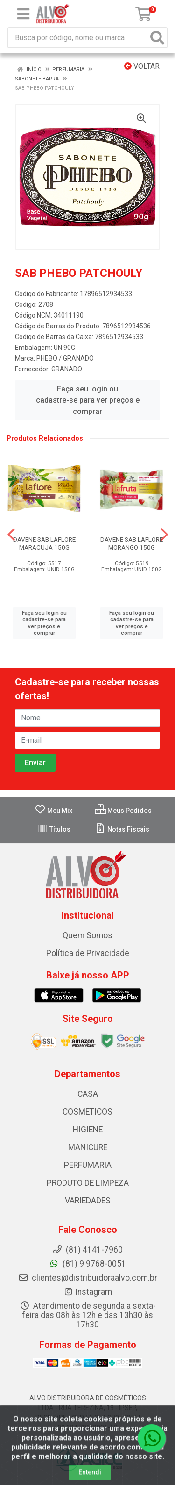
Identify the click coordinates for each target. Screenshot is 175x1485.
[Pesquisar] (157, 37)
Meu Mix (53, 810)
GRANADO (66, 369)
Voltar (142, 66)
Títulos (53, 829)
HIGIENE (88, 1129)
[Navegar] (11, 534)
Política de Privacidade (87, 953)
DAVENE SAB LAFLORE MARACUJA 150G (44, 543)
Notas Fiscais (122, 829)
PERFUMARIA (88, 1165)
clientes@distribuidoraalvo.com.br (87, 1277)
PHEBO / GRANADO (65, 358)
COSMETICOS (87, 1111)
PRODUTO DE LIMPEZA (88, 1183)
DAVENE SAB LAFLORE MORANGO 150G (131, 543)
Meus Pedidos (123, 810)
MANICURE (87, 1147)
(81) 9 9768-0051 (87, 1263)
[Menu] (23, 14)
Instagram (87, 1292)
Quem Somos (87, 935)
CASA (87, 1094)
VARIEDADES (88, 1200)
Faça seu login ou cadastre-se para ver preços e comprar (88, 400)
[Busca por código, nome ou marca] (78, 37)
